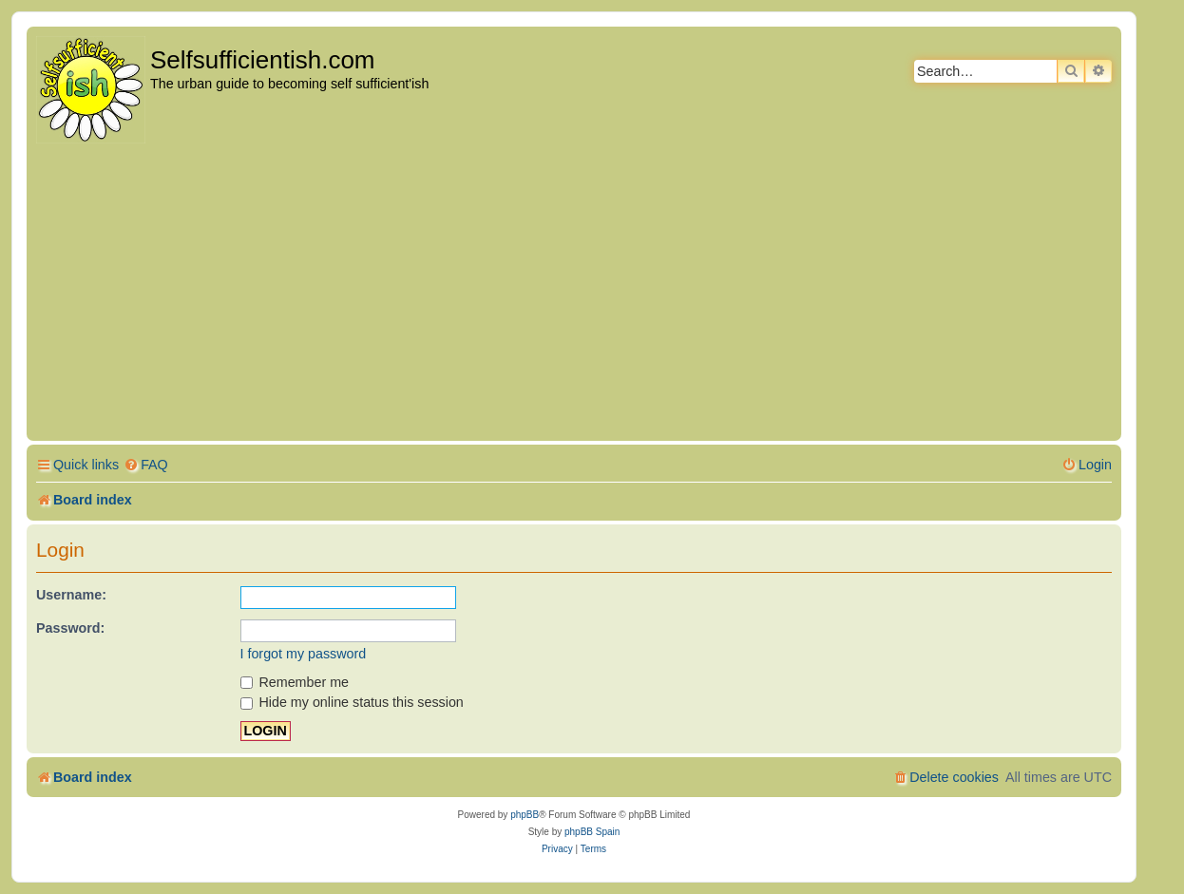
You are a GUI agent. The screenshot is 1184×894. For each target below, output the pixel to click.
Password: (70, 628)
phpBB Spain (592, 832)
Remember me (295, 682)
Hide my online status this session (352, 702)
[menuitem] (146, 465)
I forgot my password (303, 653)
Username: (71, 594)
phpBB (524, 814)
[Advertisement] (574, 294)
